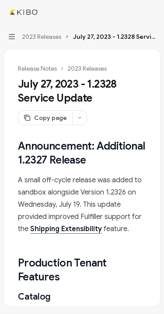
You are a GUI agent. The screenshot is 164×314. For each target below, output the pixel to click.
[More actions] (152, 12)
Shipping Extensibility (66, 229)
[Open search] (136, 12)
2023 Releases (87, 68)
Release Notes (37, 68)
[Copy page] (45, 117)
